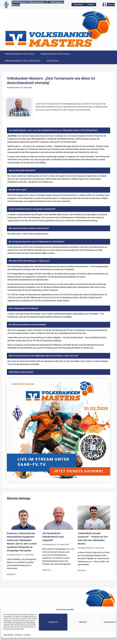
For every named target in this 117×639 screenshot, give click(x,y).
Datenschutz (18, 635)
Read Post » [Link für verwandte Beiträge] (11, 574)
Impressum (27, 635)
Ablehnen (82, 622)
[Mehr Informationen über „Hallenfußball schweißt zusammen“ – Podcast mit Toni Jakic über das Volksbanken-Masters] (94, 518)
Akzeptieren (53, 622)
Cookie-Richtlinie (8, 635)
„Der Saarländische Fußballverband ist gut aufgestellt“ (53, 537)
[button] (99, 5)
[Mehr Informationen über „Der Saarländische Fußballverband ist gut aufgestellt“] (58, 518)
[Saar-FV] (109, 4)
